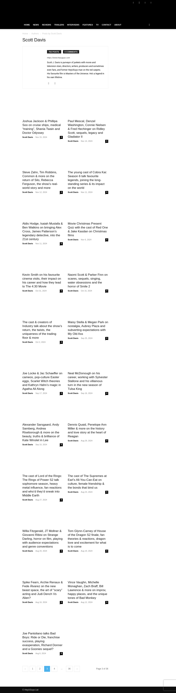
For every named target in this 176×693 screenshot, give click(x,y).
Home (27, 25)
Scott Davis (27, 137)
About (117, 25)
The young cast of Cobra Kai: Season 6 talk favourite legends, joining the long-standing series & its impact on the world (87, 180)
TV (97, 25)
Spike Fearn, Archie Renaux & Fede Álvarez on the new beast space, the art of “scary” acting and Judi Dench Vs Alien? (42, 590)
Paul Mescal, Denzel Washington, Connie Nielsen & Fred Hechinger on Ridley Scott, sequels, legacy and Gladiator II (87, 128)
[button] (149, 24)
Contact (106, 25)
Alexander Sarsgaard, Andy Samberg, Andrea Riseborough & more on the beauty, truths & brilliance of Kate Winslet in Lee (40, 432)
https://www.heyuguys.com (58, 58)
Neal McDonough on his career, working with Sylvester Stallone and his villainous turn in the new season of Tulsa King (88, 381)
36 (69, 669)
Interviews (73, 25)
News (36, 25)
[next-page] (77, 669)
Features (87, 25)
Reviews (46, 25)
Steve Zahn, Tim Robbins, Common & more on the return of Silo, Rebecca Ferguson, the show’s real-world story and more (40, 180)
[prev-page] (25, 669)
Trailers (59, 25)
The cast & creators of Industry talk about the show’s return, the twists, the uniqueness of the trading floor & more (42, 329)
